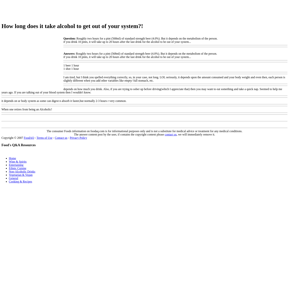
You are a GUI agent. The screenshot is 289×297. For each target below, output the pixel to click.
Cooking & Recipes (20, 181)
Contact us (61, 137)
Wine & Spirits (18, 161)
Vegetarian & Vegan (21, 174)
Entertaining (16, 164)
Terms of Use (44, 137)
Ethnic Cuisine (17, 168)
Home (12, 158)
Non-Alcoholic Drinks (22, 171)
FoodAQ (29, 137)
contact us (171, 134)
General (13, 178)
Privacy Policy (78, 137)
